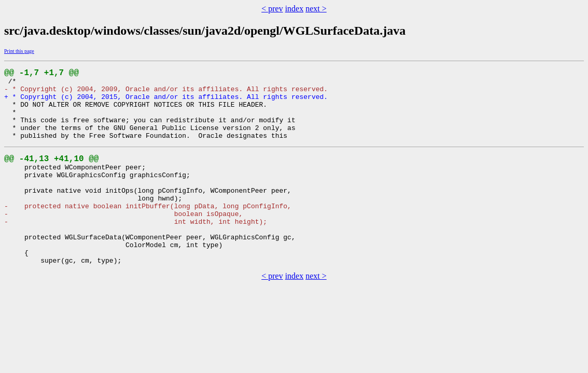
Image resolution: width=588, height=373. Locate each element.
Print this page (19, 51)
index (294, 8)
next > (316, 8)
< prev (272, 8)
